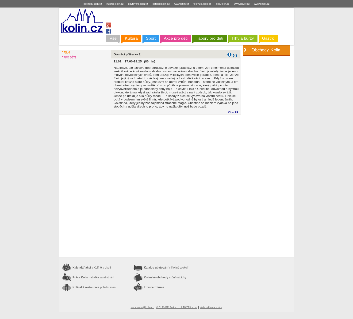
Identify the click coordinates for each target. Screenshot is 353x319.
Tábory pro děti (209, 38)
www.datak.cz (261, 3)
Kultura (131, 38)
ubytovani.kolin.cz (138, 3)
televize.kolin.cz (202, 3)
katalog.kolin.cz (161, 3)
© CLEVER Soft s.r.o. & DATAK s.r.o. (176, 307)
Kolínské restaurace (95, 287)
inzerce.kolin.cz (115, 3)
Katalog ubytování (166, 267)
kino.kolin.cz (222, 3)
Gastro (268, 38)
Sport (151, 38)
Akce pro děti (176, 38)
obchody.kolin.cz (93, 3)
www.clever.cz (241, 3)
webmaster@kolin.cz (141, 307)
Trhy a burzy (242, 38)
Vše (113, 38)
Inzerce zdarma (154, 287)
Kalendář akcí (92, 267)
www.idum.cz (181, 3)
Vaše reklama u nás (211, 307)
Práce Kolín (93, 277)
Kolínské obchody (165, 277)
